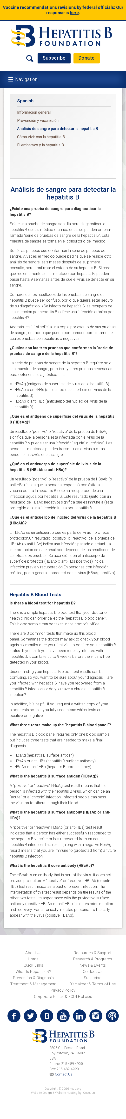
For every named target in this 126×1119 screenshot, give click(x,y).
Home (33, 959)
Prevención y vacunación (38, 120)
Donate (87, 58)
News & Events (93, 965)
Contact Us (93, 971)
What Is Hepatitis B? (33, 971)
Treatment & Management (33, 984)
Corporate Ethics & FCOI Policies (63, 996)
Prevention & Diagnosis (33, 978)
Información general (34, 112)
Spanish (25, 101)
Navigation (26, 79)
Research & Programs (92, 959)
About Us (33, 953)
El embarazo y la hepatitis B (40, 145)
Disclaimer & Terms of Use (92, 984)
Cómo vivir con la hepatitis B (41, 137)
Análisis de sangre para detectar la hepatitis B (57, 128)
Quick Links (33, 965)
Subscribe (54, 58)
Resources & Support (93, 953)
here (74, 12)
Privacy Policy (63, 990)
